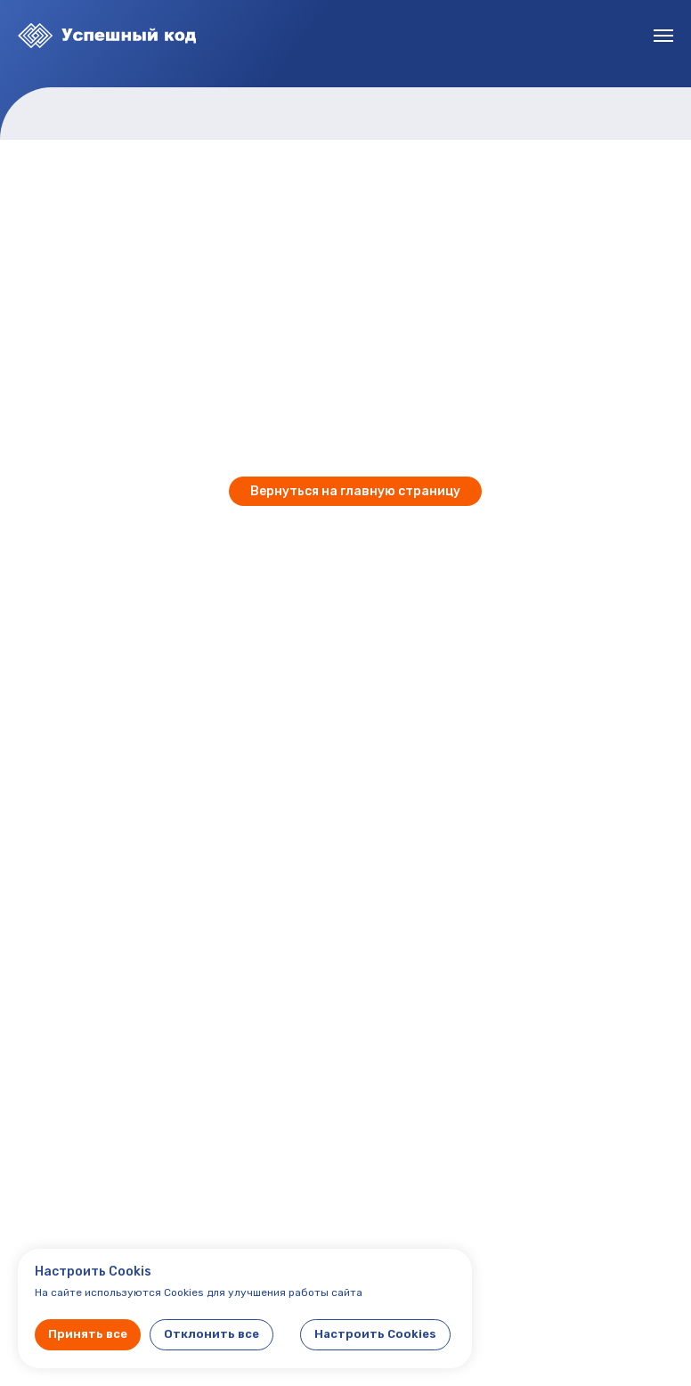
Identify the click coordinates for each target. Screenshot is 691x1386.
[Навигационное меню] (663, 35)
